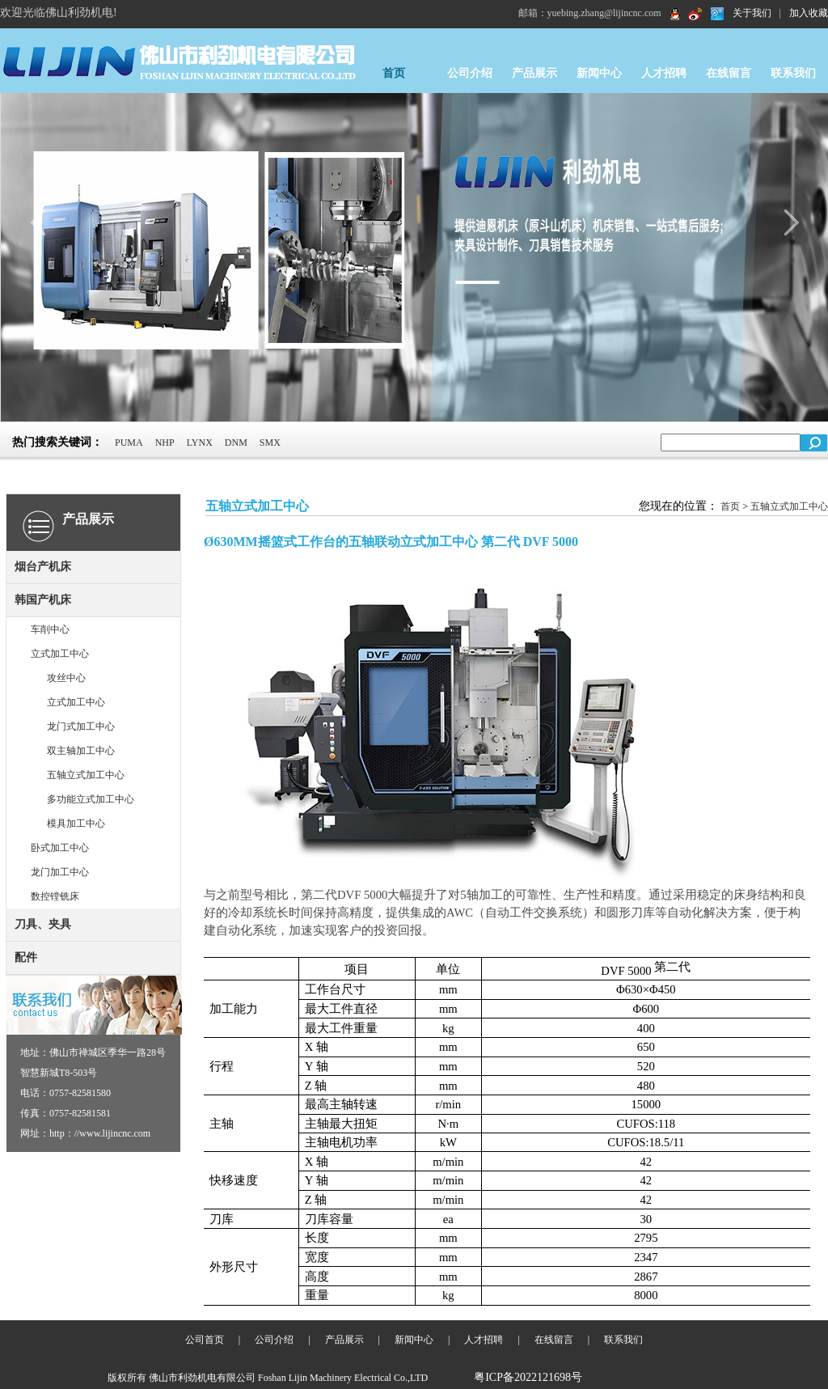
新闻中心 (599, 73)
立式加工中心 (60, 653)
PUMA (129, 442)
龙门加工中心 (60, 872)
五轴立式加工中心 (86, 775)
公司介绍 (469, 73)
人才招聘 (663, 73)
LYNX (200, 442)
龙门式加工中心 (81, 726)
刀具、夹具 (43, 924)
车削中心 (50, 629)
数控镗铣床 (55, 896)
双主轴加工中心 (81, 750)
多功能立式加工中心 (90, 799)
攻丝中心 (66, 678)
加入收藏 (808, 13)
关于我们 (752, 13)
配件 (26, 957)
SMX (270, 442)
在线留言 (728, 73)
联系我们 (793, 73)
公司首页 (204, 1339)
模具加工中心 (76, 823)
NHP (165, 442)
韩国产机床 (43, 600)
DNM (236, 442)
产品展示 (534, 73)
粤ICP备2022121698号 (528, 1377)
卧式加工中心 (60, 847)
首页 (393, 73)
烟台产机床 (43, 567)
